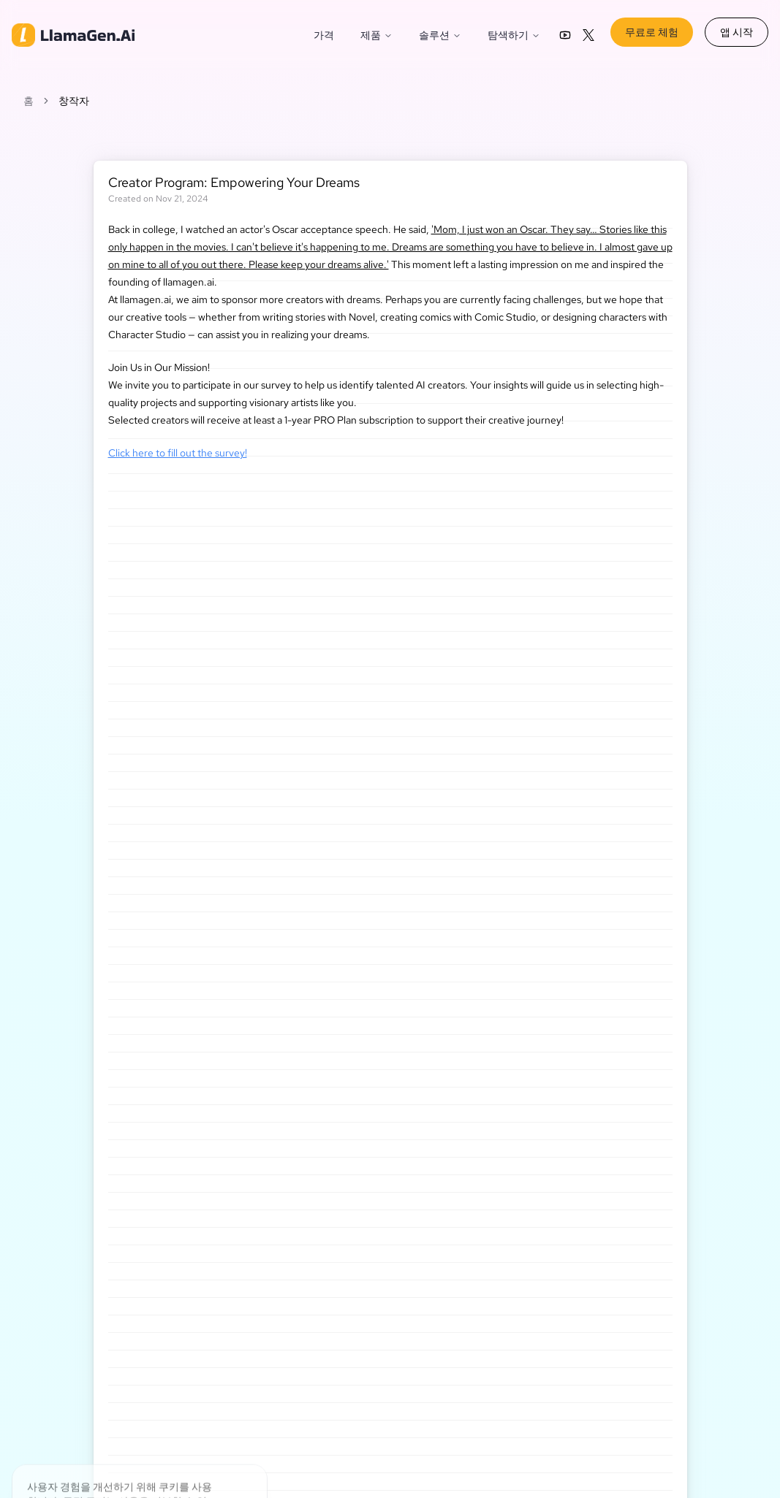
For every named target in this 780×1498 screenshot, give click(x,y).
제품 (376, 35)
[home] (73, 35)
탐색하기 (514, 35)
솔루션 (440, 35)
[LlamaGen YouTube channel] (565, 35)
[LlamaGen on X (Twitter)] (588, 35)
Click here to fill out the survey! (177, 452)
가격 (324, 35)
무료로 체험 (651, 32)
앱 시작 (736, 32)
